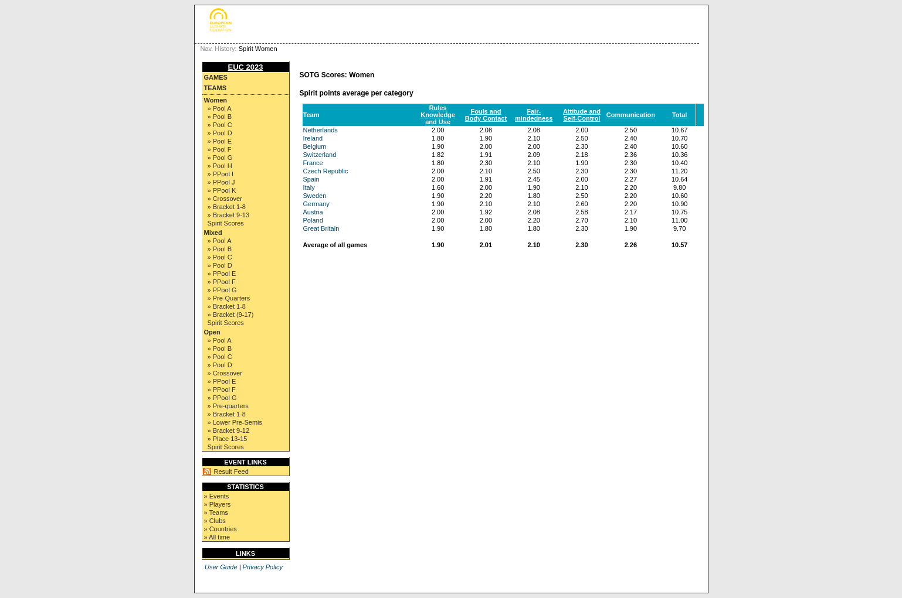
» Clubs (215, 520)
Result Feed (231, 471)
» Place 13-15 (227, 438)
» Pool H (220, 165)
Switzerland (320, 154)
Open (212, 332)
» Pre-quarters (228, 405)
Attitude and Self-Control (582, 115)
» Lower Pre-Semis (235, 422)
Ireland (313, 138)
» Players (217, 504)
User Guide (221, 566)
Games (216, 77)
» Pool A (220, 108)
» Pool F (220, 149)
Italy (309, 187)
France (313, 162)
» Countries (220, 528)
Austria (313, 212)
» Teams (216, 512)
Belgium (315, 146)
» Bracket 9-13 (229, 214)
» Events (216, 496)
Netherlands (320, 130)
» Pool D (220, 132)
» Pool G (220, 157)
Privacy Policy (263, 566)
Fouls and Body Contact (486, 115)
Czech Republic (325, 171)
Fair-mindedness (533, 115)
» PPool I (221, 173)
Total (679, 114)
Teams (215, 87)
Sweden (315, 195)
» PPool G (222, 289)
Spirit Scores (226, 223)
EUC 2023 (245, 67)
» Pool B (220, 116)
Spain (311, 179)
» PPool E (222, 273)
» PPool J (221, 182)
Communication (630, 114)
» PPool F (222, 281)
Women (216, 100)
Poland (313, 220)
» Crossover (225, 198)
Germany (316, 203)
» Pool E (220, 141)
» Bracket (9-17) (231, 314)
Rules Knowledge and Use (438, 114)
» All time (217, 537)
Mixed (213, 232)
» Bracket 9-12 (229, 430)
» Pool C (220, 124)
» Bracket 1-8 (227, 206)
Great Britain (321, 228)
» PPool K (222, 190)
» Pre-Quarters (229, 298)
